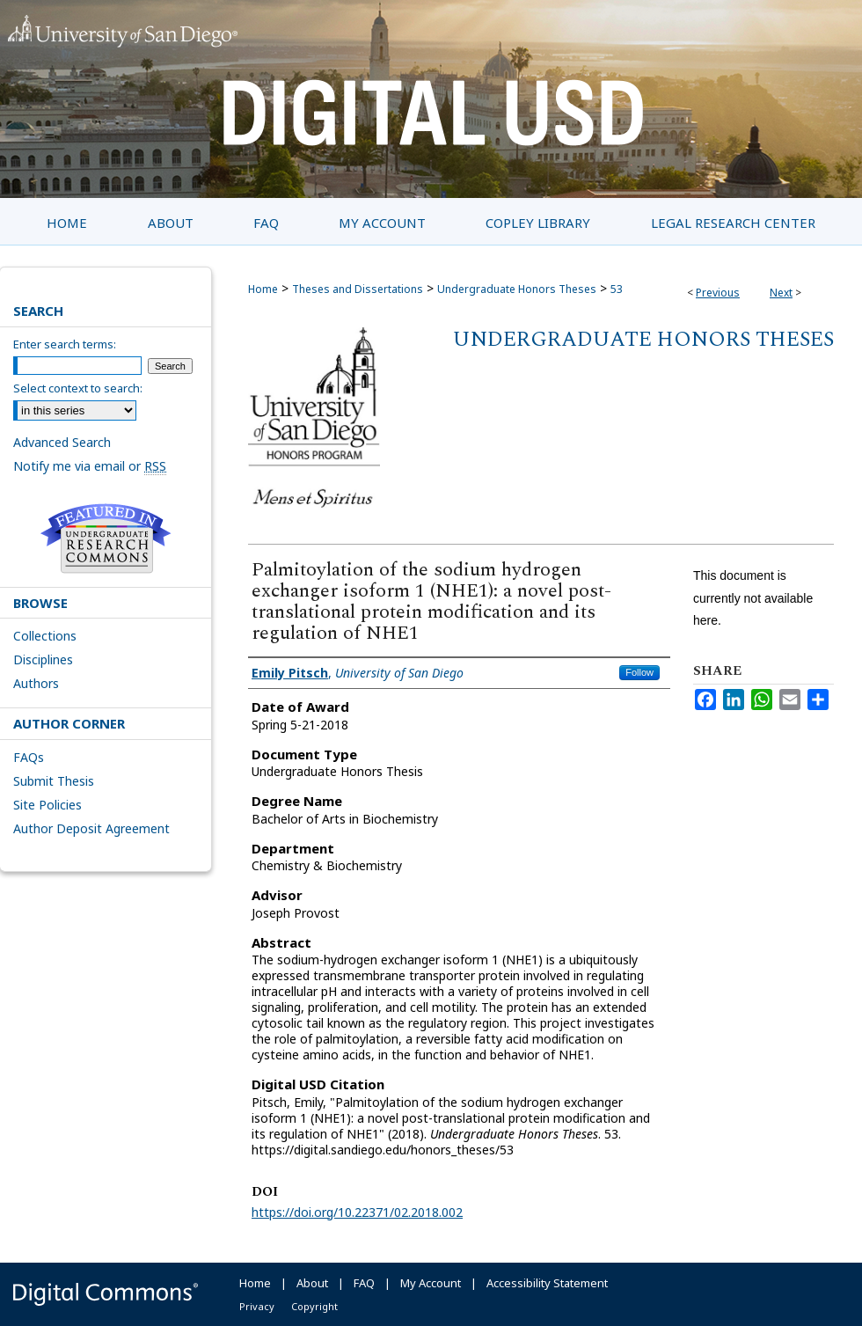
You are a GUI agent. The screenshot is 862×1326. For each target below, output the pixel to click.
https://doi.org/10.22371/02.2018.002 (357, 1212)
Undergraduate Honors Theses (516, 289)
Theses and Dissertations (357, 289)
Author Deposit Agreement (91, 828)
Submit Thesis (53, 781)
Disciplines (43, 659)
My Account (430, 1283)
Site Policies (47, 804)
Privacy (256, 1306)
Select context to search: (77, 388)
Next (781, 292)
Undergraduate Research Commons (106, 538)
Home (263, 289)
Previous (718, 292)
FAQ (364, 1283)
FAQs (28, 757)
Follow (639, 672)
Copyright (314, 1306)
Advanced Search (62, 442)
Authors (36, 683)
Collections (45, 635)
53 (616, 289)
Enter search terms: (64, 344)
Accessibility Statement (547, 1283)
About (312, 1283)
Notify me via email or (89, 466)
